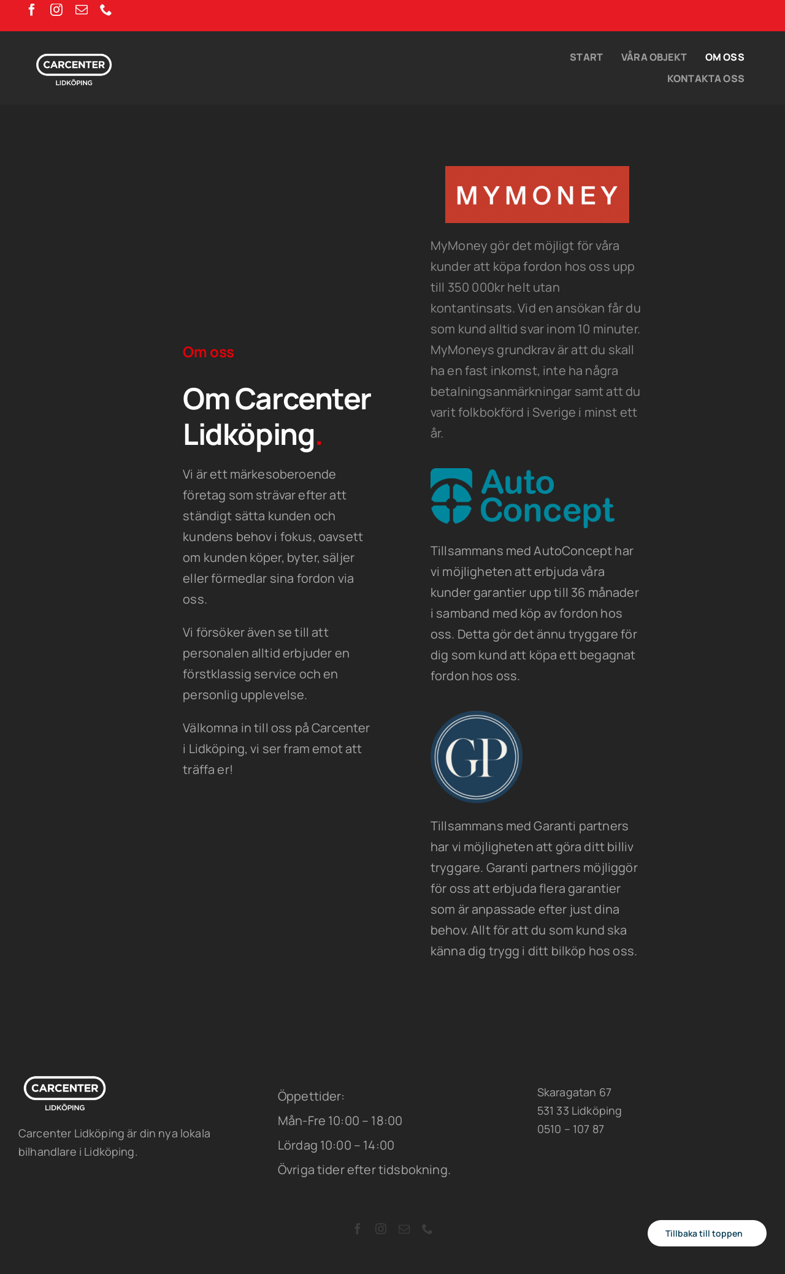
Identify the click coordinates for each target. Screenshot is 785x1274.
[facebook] (32, 10)
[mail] (81, 10)
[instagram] (56, 10)
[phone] (106, 10)
